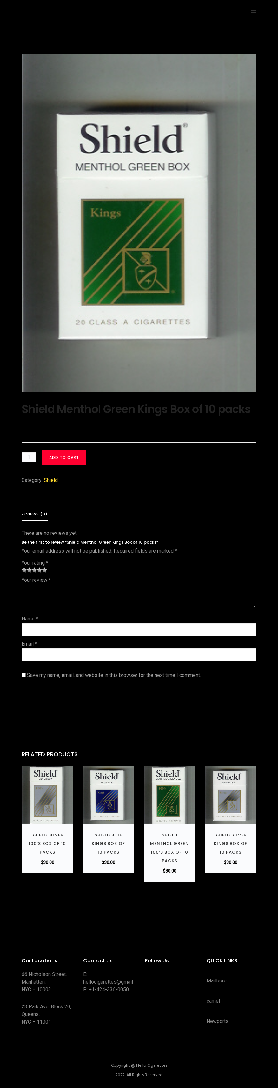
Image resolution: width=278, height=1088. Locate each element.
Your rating (35, 563)
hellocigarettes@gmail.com (113, 982)
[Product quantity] (29, 457)
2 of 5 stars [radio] (27, 570)
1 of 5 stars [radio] (24, 570)
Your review (36, 580)
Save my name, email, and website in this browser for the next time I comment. (114, 675)
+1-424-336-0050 (109, 989)
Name (30, 619)
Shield (51, 480)
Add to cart (64, 457)
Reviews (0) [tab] (34, 514)
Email (29, 644)
